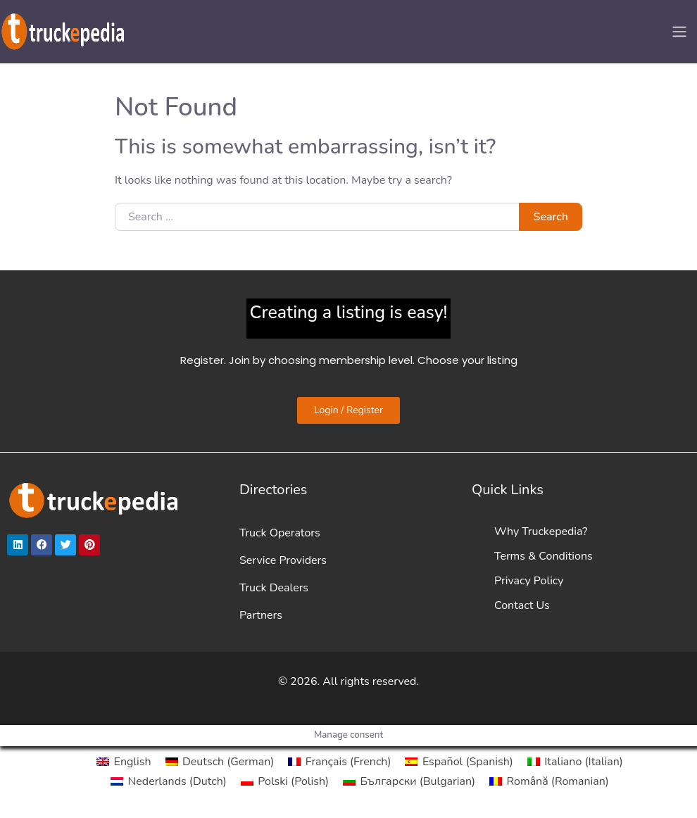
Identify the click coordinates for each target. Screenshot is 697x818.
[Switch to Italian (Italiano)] (575, 762)
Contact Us (522, 605)
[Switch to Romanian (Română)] (549, 781)
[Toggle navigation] (679, 31)
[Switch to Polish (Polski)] (285, 781)
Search (551, 217)
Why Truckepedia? (540, 531)
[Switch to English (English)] (123, 762)
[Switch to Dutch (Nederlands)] (168, 781)
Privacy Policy (529, 581)
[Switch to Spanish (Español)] (459, 762)
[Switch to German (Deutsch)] (220, 762)
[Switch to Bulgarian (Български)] (409, 781)
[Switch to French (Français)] (339, 762)
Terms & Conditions (543, 556)
